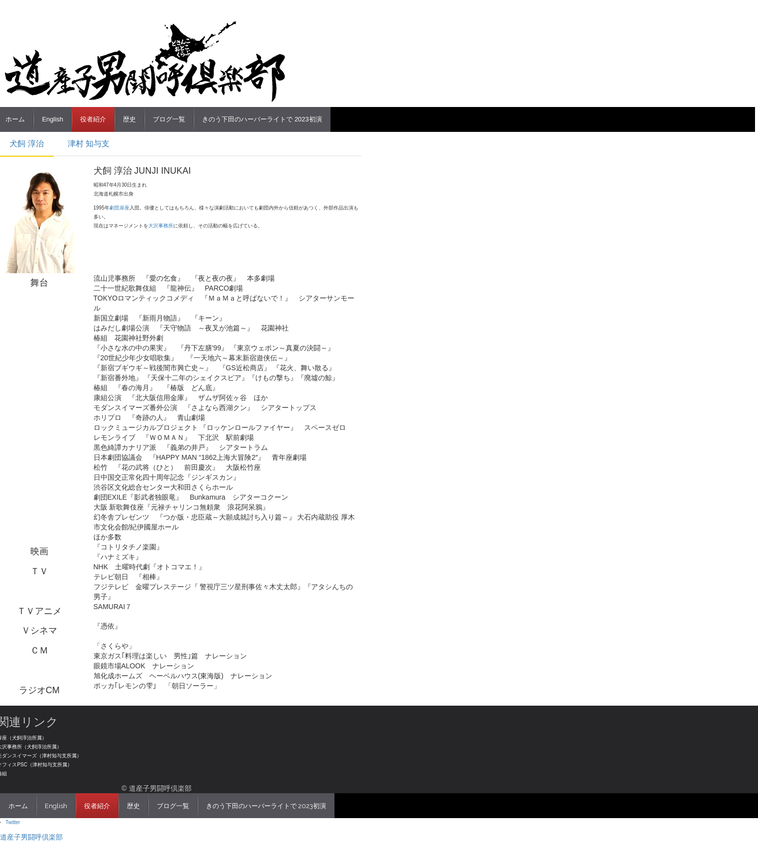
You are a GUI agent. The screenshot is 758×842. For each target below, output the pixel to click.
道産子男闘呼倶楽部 (31, 837)
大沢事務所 (160, 225)
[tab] (87, 144)
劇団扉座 (119, 207)
